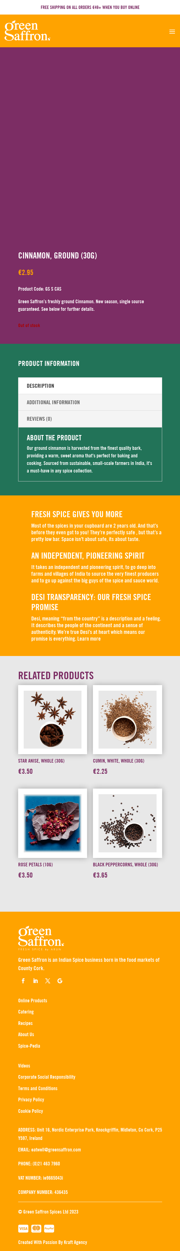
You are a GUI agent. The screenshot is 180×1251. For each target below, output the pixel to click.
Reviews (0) (39, 418)
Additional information (53, 402)
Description (40, 385)
